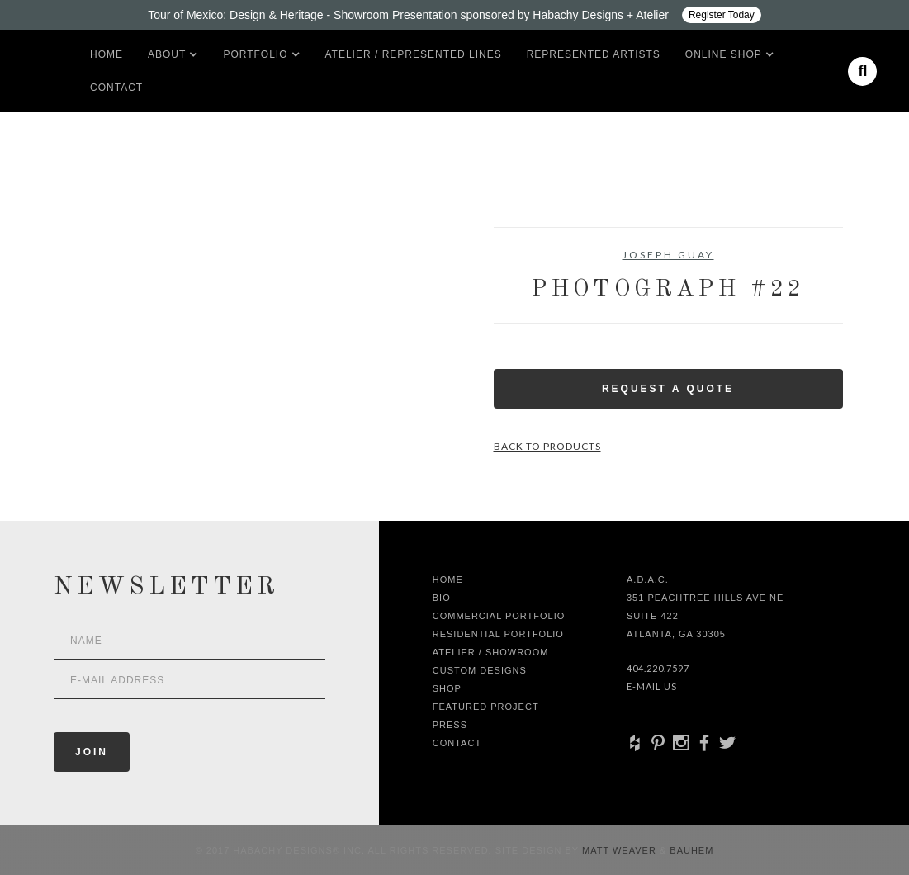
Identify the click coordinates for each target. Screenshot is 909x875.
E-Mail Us (652, 686)
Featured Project (486, 707)
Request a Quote (668, 389)
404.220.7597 (658, 668)
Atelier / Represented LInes (413, 54)
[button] (166, 54)
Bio (442, 598)
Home (106, 54)
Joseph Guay (668, 254)
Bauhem (689, 850)
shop (447, 688)
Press (450, 725)
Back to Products (547, 446)
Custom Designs (480, 670)
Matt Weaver (621, 850)
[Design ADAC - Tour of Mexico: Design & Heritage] (454, 15)
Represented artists (593, 54)
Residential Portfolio (498, 634)
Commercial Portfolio (499, 616)
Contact (116, 87)
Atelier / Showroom (491, 652)
